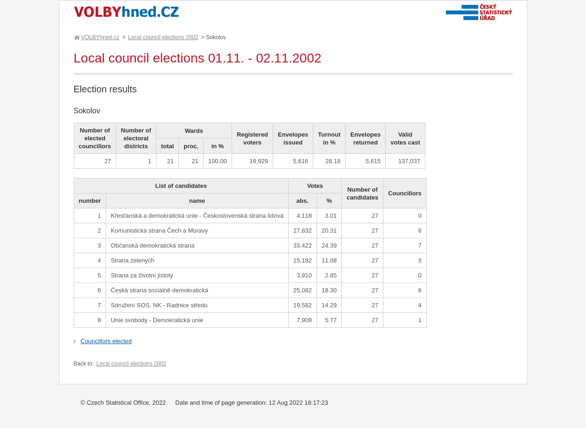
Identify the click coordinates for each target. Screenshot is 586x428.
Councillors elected (106, 341)
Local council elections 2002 (163, 37)
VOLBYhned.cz (100, 37)
